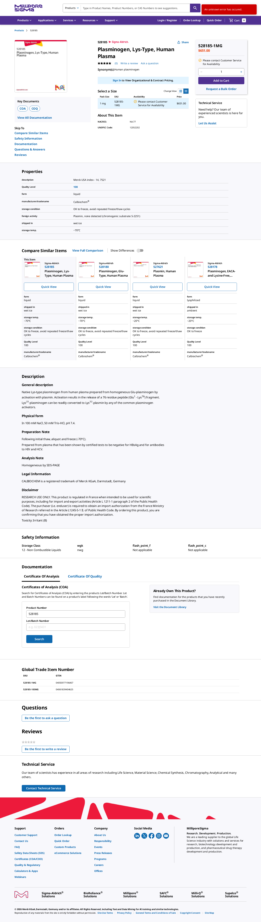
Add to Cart (221, 81)
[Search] (195, 8)
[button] (167, 20)
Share (183, 42)
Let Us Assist (207, 123)
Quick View (48, 287)
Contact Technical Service (43, 788)
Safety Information (28, 138)
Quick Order (214, 20)
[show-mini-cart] (237, 20)
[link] (32, 835)
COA (23, 109)
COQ (35, 109)
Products (19, 30)
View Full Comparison (87, 250)
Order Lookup (191, 20)
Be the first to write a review (47, 750)
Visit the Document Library (169, 607)
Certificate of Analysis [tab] (41, 576)
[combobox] (131, 8)
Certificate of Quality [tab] (85, 576)
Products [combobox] (70, 8)
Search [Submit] (39, 639)
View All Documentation (34, 117)
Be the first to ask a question (46, 718)
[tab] (22, 30)
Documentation (25, 144)
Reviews (20, 155)
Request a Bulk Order (221, 89)
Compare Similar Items (31, 133)
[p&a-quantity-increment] (241, 72)
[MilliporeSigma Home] (28, 8)
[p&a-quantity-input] (221, 71)
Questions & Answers (29, 149)
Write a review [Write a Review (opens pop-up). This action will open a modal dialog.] (129, 63)
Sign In (117, 80)
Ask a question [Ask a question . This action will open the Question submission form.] (150, 63)
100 (75, 187)
